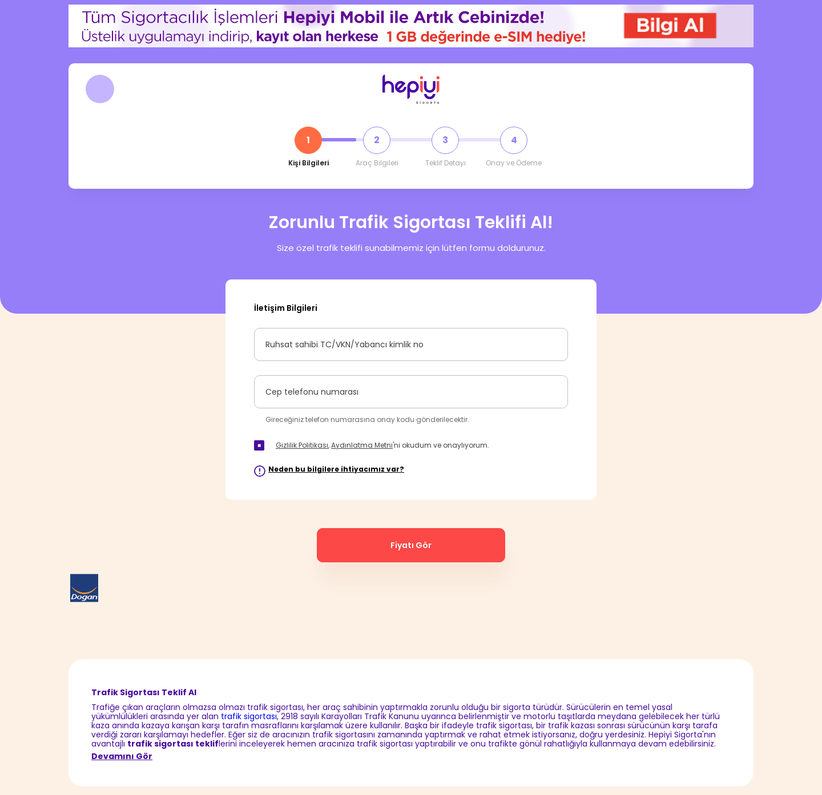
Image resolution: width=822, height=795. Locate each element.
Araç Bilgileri (377, 163)
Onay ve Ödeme (514, 163)
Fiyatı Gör (411, 545)
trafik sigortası (249, 716)
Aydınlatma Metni (362, 445)
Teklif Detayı (445, 163)
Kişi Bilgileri (308, 163)
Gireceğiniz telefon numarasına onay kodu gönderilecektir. (367, 419)
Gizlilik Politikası (302, 445)
